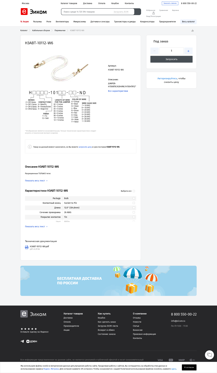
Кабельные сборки (41, 30)
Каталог (24, 30)
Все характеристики (118, 91)
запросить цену (85, 147)
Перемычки (60, 30)
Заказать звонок (170, 3)
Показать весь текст (35, 181)
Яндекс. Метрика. (51, 369)
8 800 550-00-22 (189, 3)
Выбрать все (128, 191)
